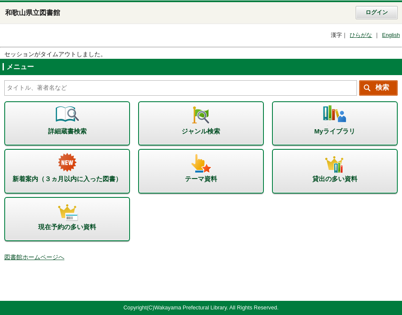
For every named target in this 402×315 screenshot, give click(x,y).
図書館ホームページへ (34, 257)
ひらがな (361, 35)
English (391, 35)
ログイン (377, 12)
